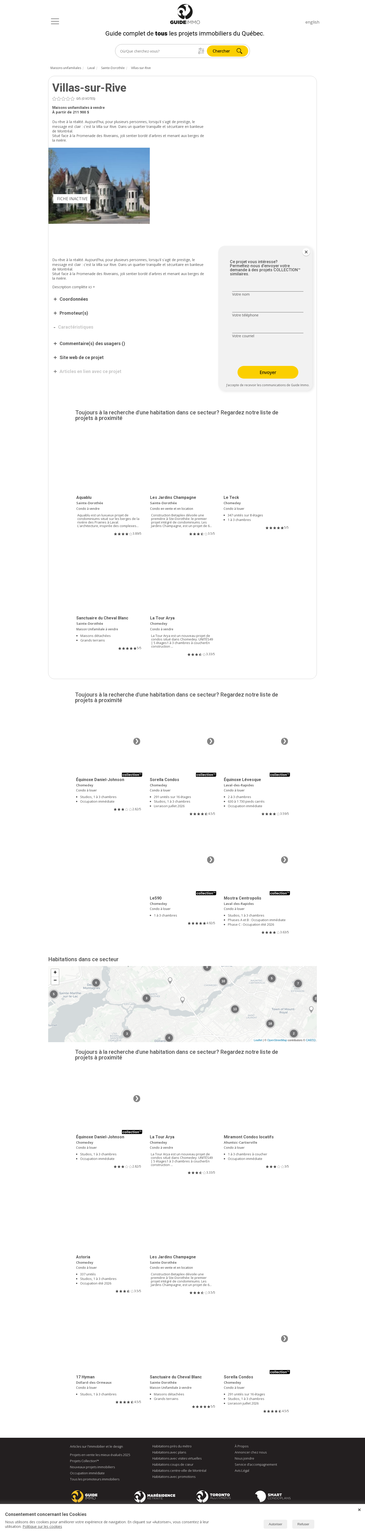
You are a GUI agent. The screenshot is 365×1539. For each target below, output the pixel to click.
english (312, 22)
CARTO (311, 1040)
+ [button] (55, 973)
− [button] (55, 981)
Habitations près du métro (172, 1446)
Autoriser (275, 1524)
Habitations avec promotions (173, 1477)
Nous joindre (244, 1458)
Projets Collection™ (84, 1461)
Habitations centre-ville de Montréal (179, 1470)
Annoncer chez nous (251, 1452)
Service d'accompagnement (256, 1464)
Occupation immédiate (87, 1473)
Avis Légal (242, 1470)
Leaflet (258, 1040)
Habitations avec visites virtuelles (177, 1458)
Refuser (303, 1524)
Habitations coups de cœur (172, 1464)
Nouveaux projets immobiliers (92, 1467)
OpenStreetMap (277, 1040)
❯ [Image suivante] (137, 741)
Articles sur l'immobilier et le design (96, 1446)
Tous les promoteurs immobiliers (94, 1479)
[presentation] (264, 353)
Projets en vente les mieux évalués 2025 (100, 1455)
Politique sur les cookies (42, 1526)
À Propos (241, 1446)
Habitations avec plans (169, 1452)
